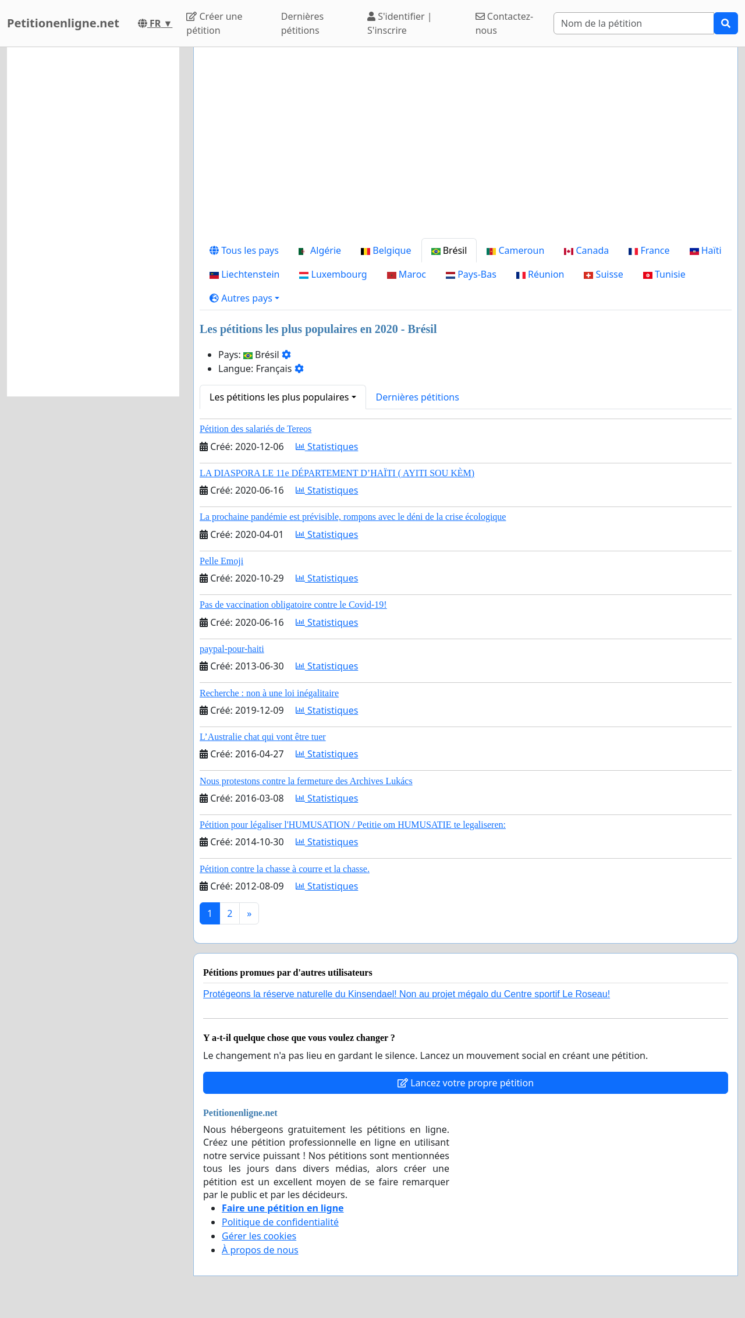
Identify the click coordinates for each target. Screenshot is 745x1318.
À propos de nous (260, 1249)
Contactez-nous (505, 23)
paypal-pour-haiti (232, 649)
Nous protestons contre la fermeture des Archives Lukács (306, 781)
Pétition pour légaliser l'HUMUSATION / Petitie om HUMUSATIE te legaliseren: (353, 825)
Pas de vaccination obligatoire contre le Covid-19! (293, 605)
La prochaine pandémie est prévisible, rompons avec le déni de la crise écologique (353, 517)
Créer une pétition (214, 23)
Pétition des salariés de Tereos (255, 429)
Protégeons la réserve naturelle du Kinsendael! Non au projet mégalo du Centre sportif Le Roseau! (406, 994)
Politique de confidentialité (280, 1222)
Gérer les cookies (259, 1236)
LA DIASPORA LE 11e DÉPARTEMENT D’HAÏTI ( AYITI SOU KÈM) (337, 473)
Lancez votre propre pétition (466, 1082)
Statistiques (327, 446)
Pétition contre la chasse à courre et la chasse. (285, 869)
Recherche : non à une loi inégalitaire (269, 693)
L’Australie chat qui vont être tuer (263, 737)
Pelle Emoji (221, 561)
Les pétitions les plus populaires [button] (279, 397)
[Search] (634, 23)
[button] (244, 298)
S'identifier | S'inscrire (399, 23)
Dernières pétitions (302, 23)
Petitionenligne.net (63, 23)
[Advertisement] (465, 147)
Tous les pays (244, 250)
